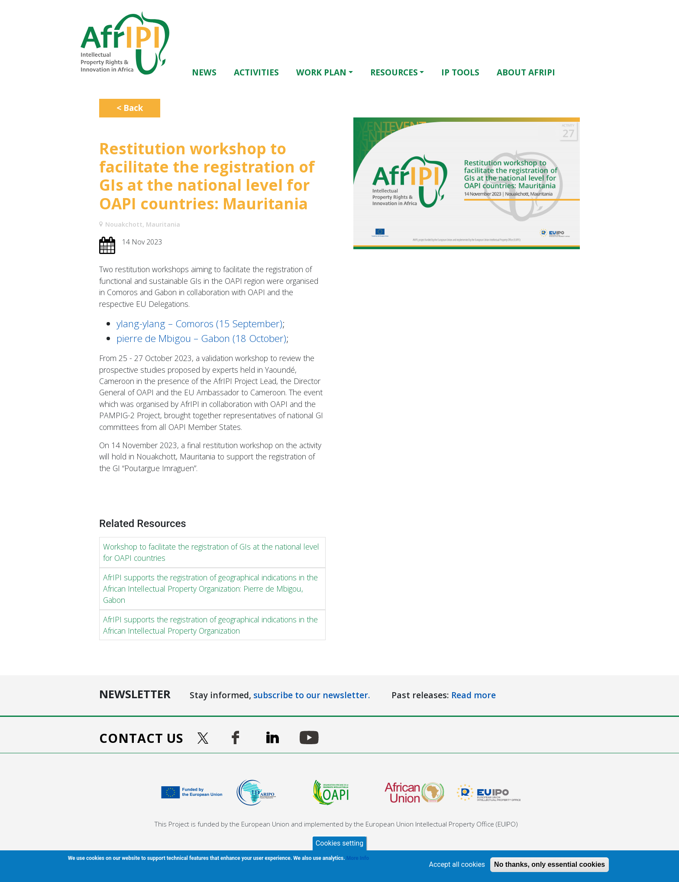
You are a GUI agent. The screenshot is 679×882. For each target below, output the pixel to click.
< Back (129, 108)
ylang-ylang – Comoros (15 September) (199, 323)
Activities (256, 72)
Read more (473, 695)
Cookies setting (339, 843)
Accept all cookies (457, 864)
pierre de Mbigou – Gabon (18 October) (201, 338)
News (204, 72)
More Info (357, 858)
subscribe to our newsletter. (311, 695)
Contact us (141, 737)
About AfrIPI (526, 72)
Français (594, 72)
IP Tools (460, 72)
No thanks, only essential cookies (549, 864)
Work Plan (321, 72)
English (582, 72)
